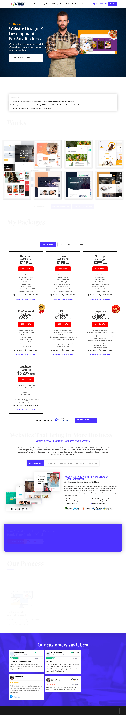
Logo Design (46, 4)
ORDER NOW (26, 269)
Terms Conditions (32, 108)
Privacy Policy (46, 108)
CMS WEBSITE (51, 463)
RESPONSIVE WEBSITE (65, 463)
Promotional (47, 244)
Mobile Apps (55, 4)
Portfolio (68, 4)
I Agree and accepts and (31, 108)
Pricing (62, 4)
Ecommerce (37, 4)
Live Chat (17, 295)
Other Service (86, 4)
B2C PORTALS (93, 463)
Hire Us (112, 4)
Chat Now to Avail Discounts (26, 58)
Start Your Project (86, 420)
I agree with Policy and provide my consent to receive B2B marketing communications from (43, 101)
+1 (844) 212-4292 (100, 4)
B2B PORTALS (80, 463)
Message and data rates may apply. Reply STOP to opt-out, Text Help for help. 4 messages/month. (46, 105)
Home (31, 4)
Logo (81, 244)
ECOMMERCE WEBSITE (35, 463)
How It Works (76, 4)
